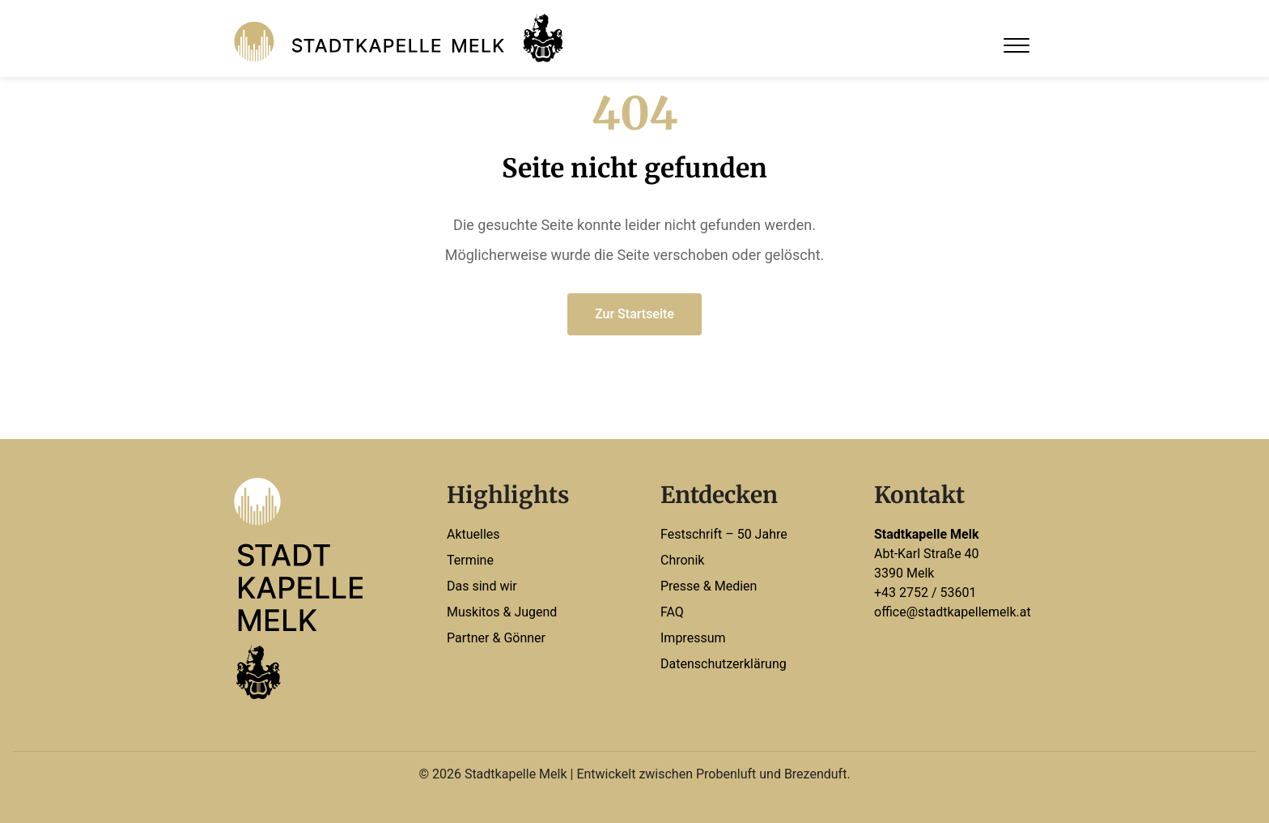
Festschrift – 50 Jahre (723, 534)
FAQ (672, 612)
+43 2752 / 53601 (925, 592)
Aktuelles (473, 534)
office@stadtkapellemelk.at (952, 612)
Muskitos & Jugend (502, 612)
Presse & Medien (708, 586)
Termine (470, 560)
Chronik (682, 560)
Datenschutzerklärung (723, 664)
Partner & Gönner (496, 638)
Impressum (693, 638)
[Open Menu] (1016, 45)
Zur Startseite (634, 314)
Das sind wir (482, 586)
